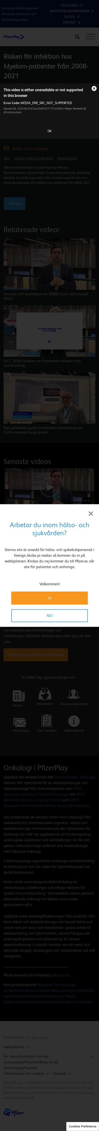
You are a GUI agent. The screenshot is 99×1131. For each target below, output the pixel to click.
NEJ (50, 615)
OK (50, 131)
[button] (81, 463)
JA (49, 598)
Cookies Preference (82, 1126)
